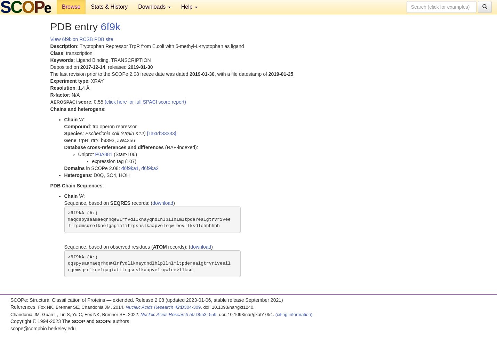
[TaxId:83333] (161, 133)
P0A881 (104, 154)
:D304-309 (163, 307)
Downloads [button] (154, 7)
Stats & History (109, 7)
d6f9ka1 (130, 168)
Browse (71, 7)
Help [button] (189, 7)
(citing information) (294, 314)
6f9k (111, 26)
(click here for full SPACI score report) (145, 102)
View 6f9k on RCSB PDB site (81, 39)
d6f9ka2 (150, 168)
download (162, 203)
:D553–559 (179, 314)
